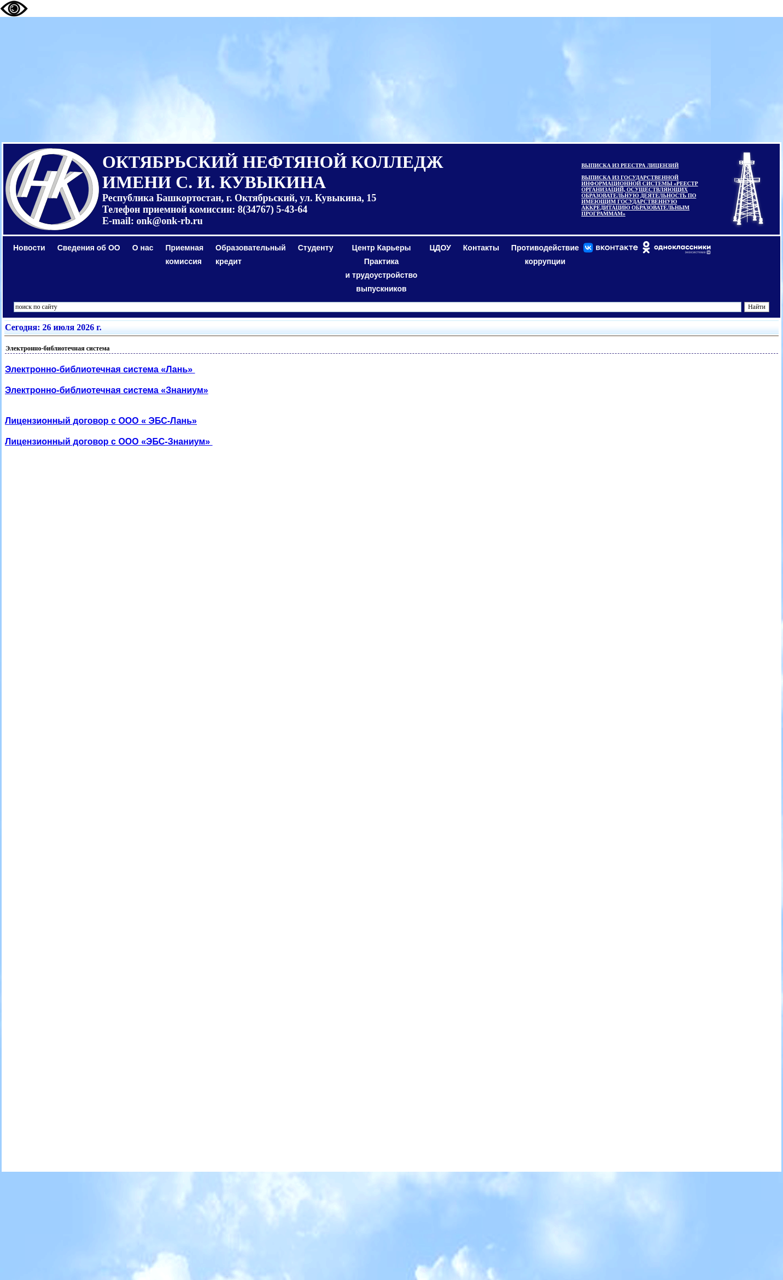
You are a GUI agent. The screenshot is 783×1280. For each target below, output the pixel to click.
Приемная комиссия (185, 254)
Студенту (316, 247)
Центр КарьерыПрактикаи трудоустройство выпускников (382, 268)
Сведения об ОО (88, 247)
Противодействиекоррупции (545, 254)
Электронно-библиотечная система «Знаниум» (106, 390)
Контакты (481, 247)
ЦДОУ (440, 247)
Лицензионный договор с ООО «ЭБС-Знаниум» (109, 441)
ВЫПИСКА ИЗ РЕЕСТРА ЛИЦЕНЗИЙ (630, 165)
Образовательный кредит (250, 254)
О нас (143, 247)
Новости (29, 247)
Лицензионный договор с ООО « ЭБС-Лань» (101, 420)
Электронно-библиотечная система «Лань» (100, 369)
